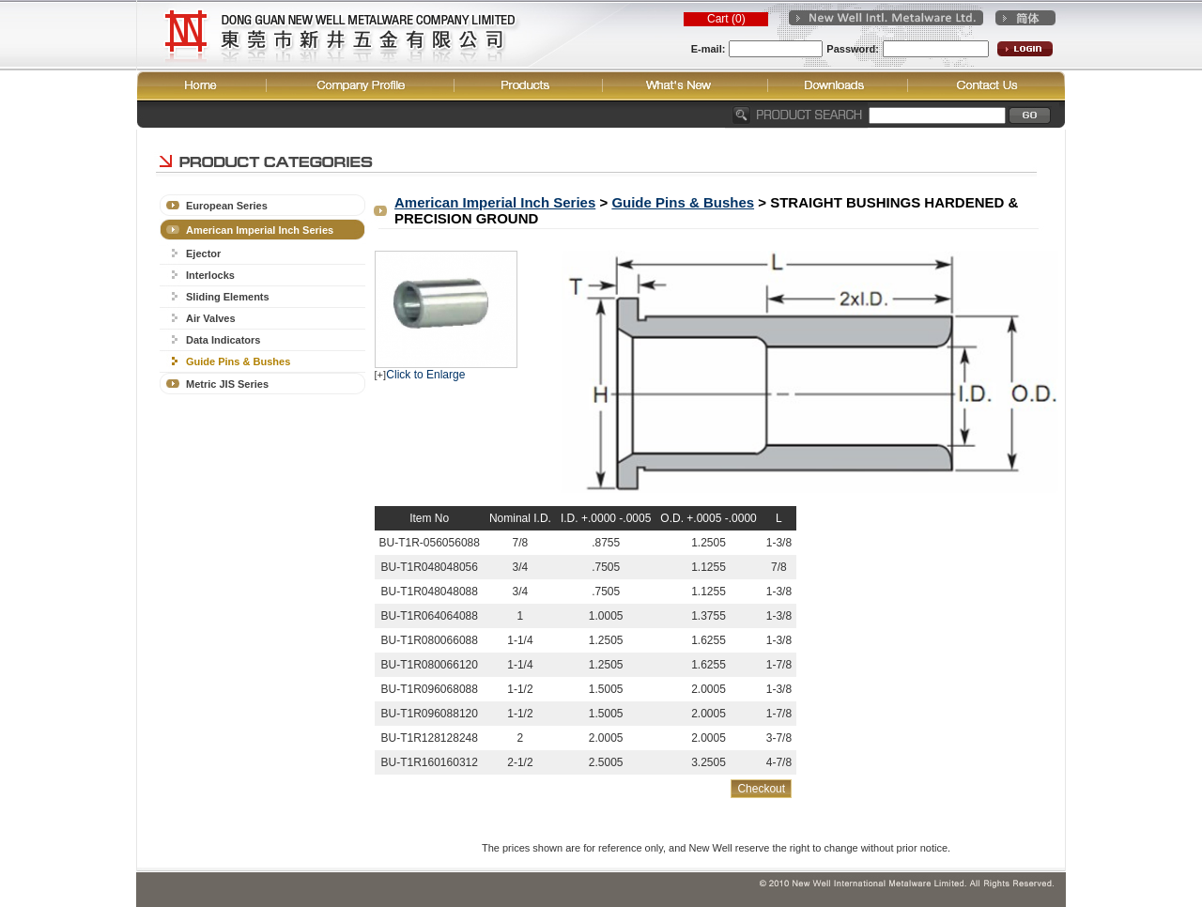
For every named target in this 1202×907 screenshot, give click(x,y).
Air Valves (211, 318)
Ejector (203, 253)
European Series (227, 205)
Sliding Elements (228, 296)
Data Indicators (223, 340)
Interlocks (210, 275)
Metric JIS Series (227, 384)
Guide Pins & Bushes (238, 361)
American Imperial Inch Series (259, 230)
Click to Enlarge (425, 374)
